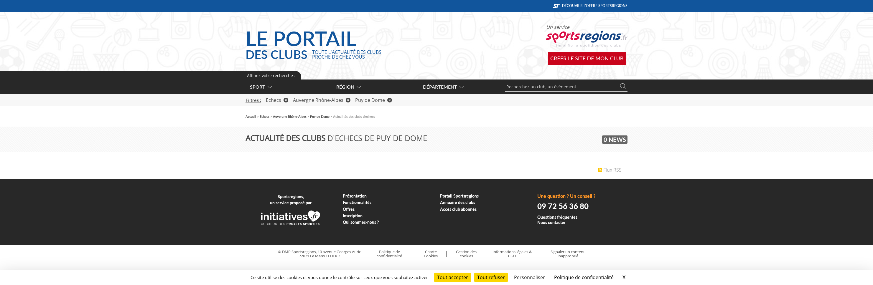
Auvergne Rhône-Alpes (321, 100)
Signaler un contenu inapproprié (568, 254)
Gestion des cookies (466, 254)
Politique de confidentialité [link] (584, 277)
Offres (349, 209)
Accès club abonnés (458, 209)
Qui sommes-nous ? (361, 222)
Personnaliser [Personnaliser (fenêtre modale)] (529, 277)
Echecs (277, 100)
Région (348, 87)
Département (443, 87)
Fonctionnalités (357, 202)
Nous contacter (551, 222)
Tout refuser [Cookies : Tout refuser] (491, 277)
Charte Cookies (431, 254)
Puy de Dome (373, 100)
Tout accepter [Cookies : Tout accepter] (452, 277)
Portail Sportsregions (459, 195)
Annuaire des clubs (457, 202)
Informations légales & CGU (512, 254)
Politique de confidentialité (389, 254)
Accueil (251, 116)
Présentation (355, 195)
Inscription (353, 215)
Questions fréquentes (557, 217)
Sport (260, 87)
